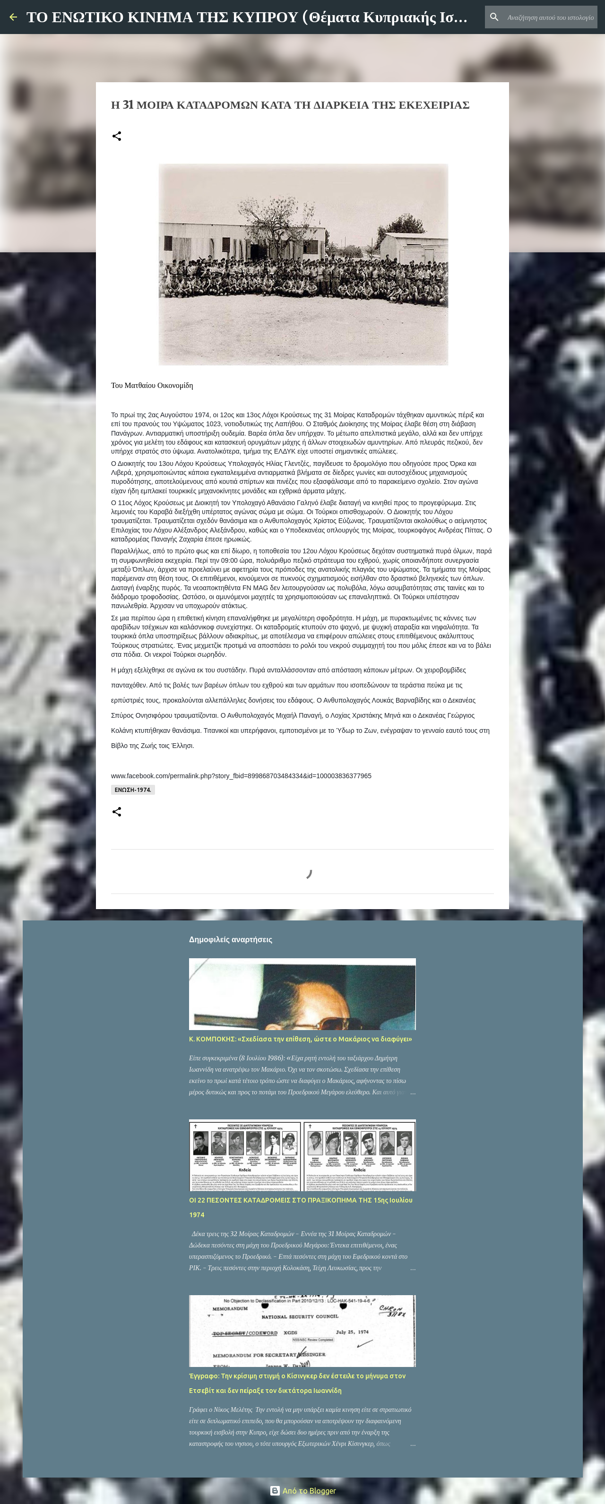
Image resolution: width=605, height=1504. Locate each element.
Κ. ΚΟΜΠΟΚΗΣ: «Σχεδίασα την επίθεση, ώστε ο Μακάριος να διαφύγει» (300, 1039)
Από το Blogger (302, 1491)
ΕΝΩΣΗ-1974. (133, 790)
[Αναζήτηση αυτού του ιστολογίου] (547, 17)
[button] (116, 136)
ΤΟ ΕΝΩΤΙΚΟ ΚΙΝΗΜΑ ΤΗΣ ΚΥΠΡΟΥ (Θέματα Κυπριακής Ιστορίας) (264, 17)
